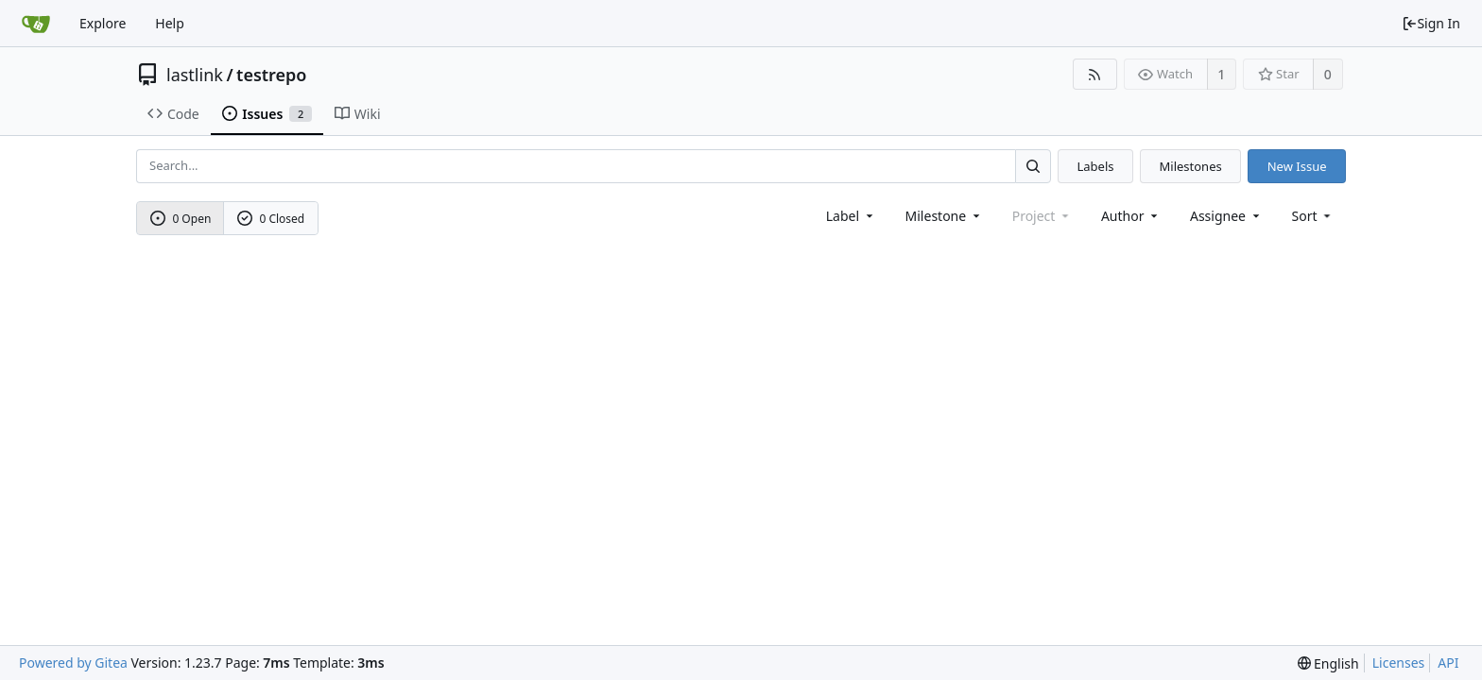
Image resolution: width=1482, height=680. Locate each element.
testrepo (271, 74)
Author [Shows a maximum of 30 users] (1131, 216)
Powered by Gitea (73, 663)
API (1448, 663)
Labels (1095, 166)
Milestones (1191, 166)
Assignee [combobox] (1226, 216)
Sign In (1431, 23)
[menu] (1313, 215)
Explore (102, 23)
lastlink (194, 74)
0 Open (181, 219)
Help (169, 23)
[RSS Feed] (1095, 74)
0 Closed (271, 219)
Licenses (1398, 663)
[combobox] (851, 215)
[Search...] (1033, 165)
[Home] (35, 24)
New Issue (1297, 166)
